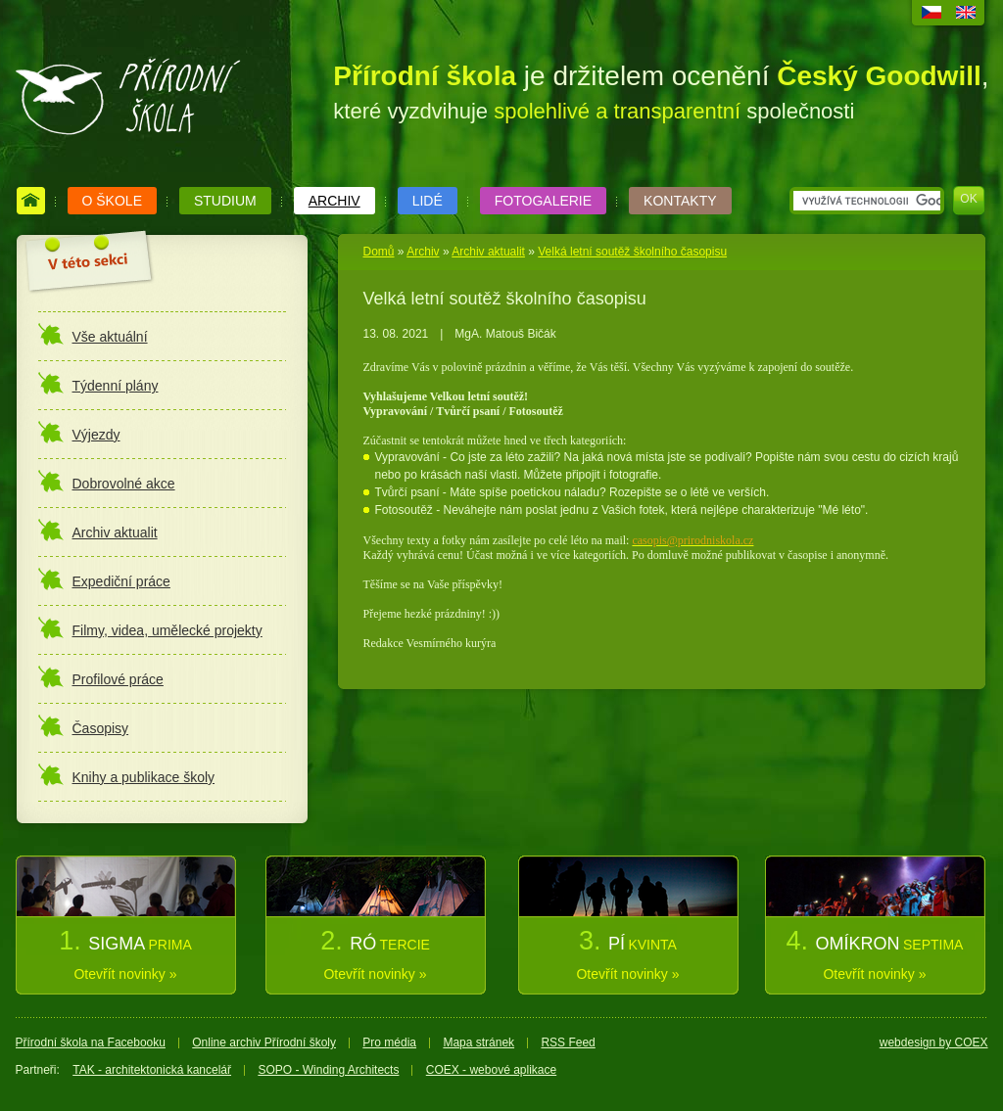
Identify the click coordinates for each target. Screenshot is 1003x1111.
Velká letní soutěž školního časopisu (632, 251)
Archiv (422, 251)
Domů (379, 251)
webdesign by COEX (934, 1042)
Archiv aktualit (488, 251)
